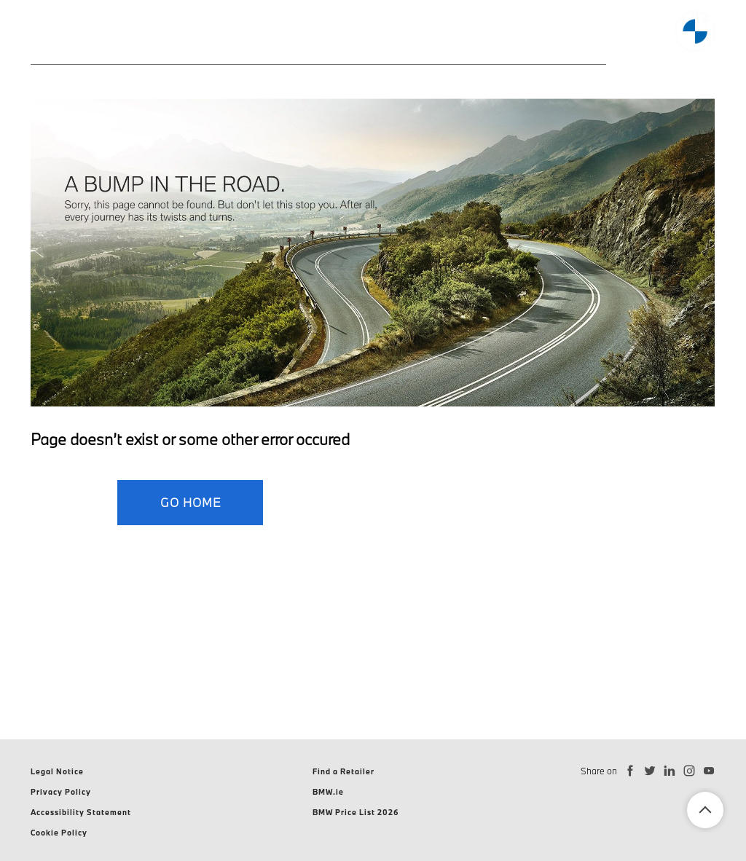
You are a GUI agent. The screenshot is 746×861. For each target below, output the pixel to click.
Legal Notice (57, 771)
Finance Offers (345, 35)
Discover (448, 35)
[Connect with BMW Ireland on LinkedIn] (670, 771)
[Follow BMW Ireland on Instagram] (689, 771)
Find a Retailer (343, 771)
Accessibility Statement (81, 812)
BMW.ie (328, 792)
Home (49, 35)
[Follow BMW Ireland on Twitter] (650, 771)
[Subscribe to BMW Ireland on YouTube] (709, 771)
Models (123, 35)
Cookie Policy (59, 832)
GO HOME (190, 502)
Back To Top (705, 810)
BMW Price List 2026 (356, 812)
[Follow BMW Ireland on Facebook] (630, 771)
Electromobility (223, 35)
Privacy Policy (61, 792)
